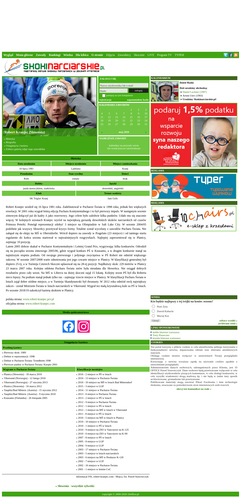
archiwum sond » (227, 323)
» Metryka (9, 138)
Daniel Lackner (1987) (195, 91)
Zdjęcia (110, 55)
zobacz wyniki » (228, 320)
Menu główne (24, 55)
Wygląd (8, 55)
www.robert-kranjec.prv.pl (38, 299)
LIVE (150, 55)
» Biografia (10, 142)
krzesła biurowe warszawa (166, 338)
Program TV (164, 55)
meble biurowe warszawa (166, 332)
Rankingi (54, 55)
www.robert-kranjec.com (40, 303)
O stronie (97, 55)
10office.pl (133, 494)
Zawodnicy (124, 55)
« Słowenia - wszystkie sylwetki (74, 486)
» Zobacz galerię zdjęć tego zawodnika (24, 149)
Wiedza (68, 55)
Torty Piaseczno (161, 335)
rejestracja (105, 99)
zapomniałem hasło (138, 99)
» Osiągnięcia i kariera (16, 145)
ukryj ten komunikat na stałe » (194, 388)
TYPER (179, 55)
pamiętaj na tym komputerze (119, 95)
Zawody (41, 55)
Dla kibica (82, 55)
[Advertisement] (120, 25)
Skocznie (139, 55)
